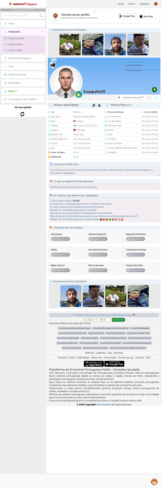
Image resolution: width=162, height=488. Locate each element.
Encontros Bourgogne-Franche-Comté (110, 410)
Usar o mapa (13, 50)
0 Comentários (151, 70)
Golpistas (100, 434)
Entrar (131, 3)
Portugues (23, 4)
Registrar (145, 3)
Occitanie (91, 125)
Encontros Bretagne (140, 410)
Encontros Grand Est (115, 415)
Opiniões (118, 434)
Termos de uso (126, 439)
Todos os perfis (14, 38)
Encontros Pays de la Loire (96, 430)
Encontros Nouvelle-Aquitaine (137, 425)
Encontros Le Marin (89, 425)
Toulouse (80, 125)
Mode (119, 3)
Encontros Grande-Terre (138, 415)
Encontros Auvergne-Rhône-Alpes (74, 410)
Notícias (89, 434)
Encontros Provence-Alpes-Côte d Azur (128, 430)
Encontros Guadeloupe (68, 420)
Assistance (154, 482)
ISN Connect (104, 486)
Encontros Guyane (89, 420)
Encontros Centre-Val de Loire (72, 415)
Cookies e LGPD (66, 439)
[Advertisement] (104, 16)
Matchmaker (13, 44)
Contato (139, 439)
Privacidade (110, 439)
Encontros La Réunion (67, 425)
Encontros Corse (96, 415)
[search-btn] (41, 15)
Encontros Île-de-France (139, 420)
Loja (109, 434)
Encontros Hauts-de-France (113, 420)
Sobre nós (96, 439)
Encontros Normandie (110, 425)
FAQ (148, 439)
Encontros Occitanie (71, 430)
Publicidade (83, 439)
